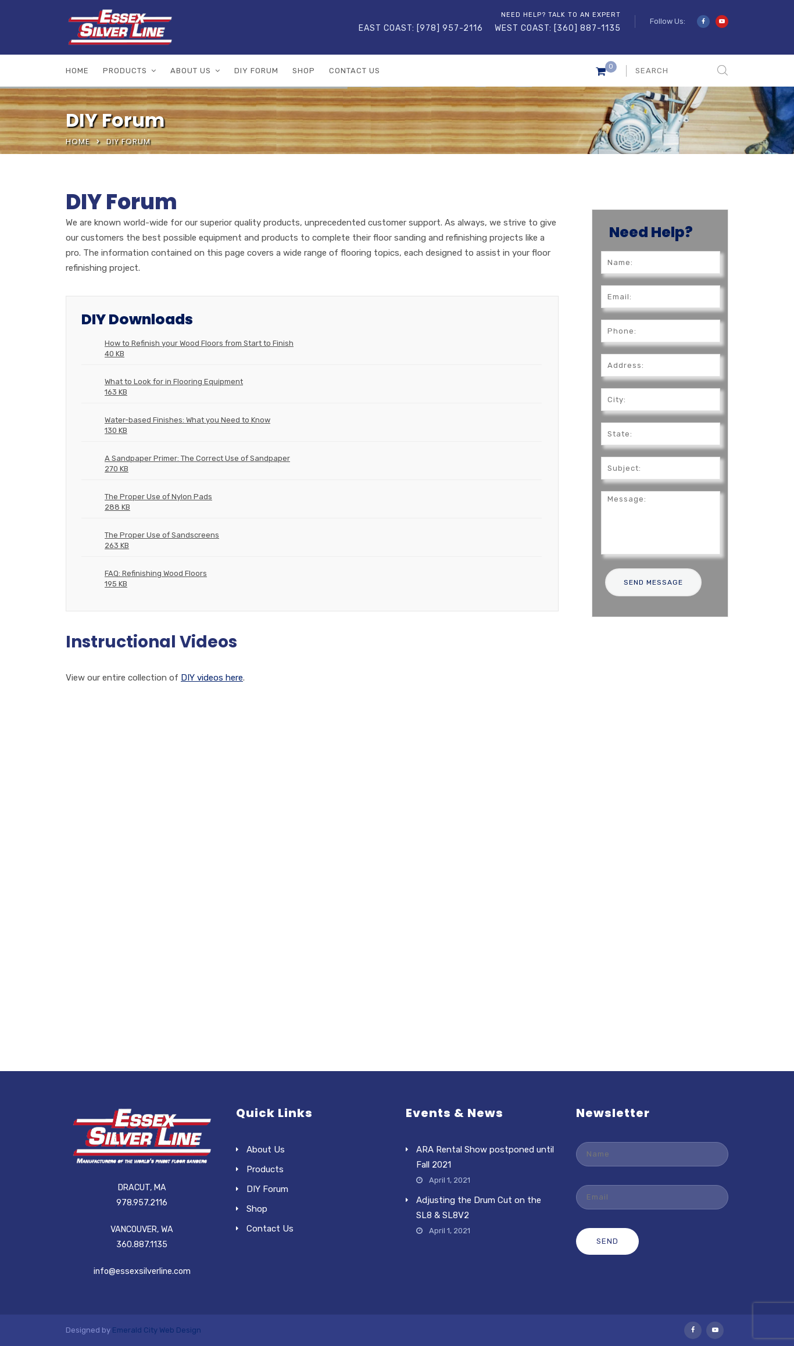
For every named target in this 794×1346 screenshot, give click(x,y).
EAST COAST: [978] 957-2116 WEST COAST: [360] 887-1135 (490, 28)
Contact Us (354, 70)
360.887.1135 (141, 1245)
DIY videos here (212, 677)
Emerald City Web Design (156, 1330)
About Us (190, 70)
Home (77, 70)
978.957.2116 (141, 1203)
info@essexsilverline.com (142, 1271)
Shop (303, 70)
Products (125, 70)
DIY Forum (256, 70)
